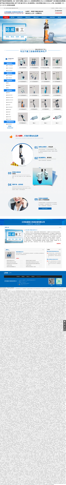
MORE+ (60, 227)
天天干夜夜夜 (11, 464)
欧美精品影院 (30, 328)
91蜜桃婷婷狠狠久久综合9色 (34, 339)
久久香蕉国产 (56, 303)
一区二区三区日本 (2, 338)
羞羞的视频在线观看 (52, 400)
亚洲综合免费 (27, 405)
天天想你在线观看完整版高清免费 (57, 337)
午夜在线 (10, 383)
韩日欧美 (61, 328)
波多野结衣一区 (43, 300)
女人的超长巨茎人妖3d (27, 308)
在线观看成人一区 (25, 409)
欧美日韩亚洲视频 (30, 418)
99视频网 (39, 409)
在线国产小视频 (27, 319)
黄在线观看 (13, 377)
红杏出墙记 (29, 321)
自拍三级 (50, 305)
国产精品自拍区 (30, 409)
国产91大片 (52, 463)
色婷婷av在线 (55, 385)
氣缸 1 (34, 123)
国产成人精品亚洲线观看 (36, 390)
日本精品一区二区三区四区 (37, 344)
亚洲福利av (13, 442)
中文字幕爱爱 (30, 347)
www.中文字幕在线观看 (8, 438)
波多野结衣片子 (57, 317)
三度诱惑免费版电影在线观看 (61, 439)
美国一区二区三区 (56, 463)
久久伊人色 (27, 407)
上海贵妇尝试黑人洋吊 (18, 298)
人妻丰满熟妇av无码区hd (11, 323)
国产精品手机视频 (42, 321)
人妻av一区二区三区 (51, 427)
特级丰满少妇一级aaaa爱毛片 (45, 328)
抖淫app (43, 370)
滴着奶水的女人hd (14, 383)
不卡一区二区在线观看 (48, 297)
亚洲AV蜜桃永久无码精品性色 (46, 429)
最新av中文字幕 (8, 308)
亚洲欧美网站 (61, 365)
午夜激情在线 (44, 420)
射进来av (18, 469)
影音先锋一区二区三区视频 (23, 342)
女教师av (22, 460)
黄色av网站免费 (4, 326)
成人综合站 (5, 320)
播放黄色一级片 (63, 309)
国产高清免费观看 (41, 385)
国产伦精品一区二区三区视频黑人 (12, 304)
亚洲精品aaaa (44, 447)
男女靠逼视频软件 (49, 337)
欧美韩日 (15, 299)
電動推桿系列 (27, 17)
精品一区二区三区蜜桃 (31, 449)
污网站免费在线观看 (54, 297)
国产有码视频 (43, 425)
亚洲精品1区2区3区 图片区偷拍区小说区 (33, 445)
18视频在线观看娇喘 (27, 450)
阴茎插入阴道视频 (41, 302)
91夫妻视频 (20, 360)
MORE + (60, 249)
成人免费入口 (9, 468)
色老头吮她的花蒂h (32, 377)
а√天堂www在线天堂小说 (40, 450)
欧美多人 (31, 410)
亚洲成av (13, 298)
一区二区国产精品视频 (40, 361)
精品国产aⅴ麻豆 (59, 304)
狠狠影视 (47, 403)
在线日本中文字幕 (63, 424)
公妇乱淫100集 (31, 341)
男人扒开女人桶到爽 (51, 399)
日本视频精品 (2, 359)
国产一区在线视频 (16, 357)
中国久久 (57, 343)
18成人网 (40, 308)
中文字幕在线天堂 (15, 450)
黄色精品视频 (50, 365)
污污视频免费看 (45, 358)
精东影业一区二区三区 (18, 404)
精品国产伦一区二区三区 (27, 469)
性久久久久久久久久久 (13, 370)
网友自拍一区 (12, 430)
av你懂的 (42, 439)
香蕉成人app (48, 390)
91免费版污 (25, 459)
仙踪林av (51, 429)
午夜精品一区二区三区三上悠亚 (16, 480)
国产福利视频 (3, 449)
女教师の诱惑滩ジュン (22, 320)
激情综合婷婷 (29, 399)
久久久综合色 (11, 299)
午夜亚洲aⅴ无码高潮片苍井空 (37, 300)
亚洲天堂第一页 (41, 322)
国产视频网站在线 (5, 298)
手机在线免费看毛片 (3, 349)
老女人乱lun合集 (22, 425)
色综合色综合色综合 (17, 430)
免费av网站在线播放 (46, 389)
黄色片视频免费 (56, 384)
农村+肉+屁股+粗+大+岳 (52, 302)
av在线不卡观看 (24, 296)
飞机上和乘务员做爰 (33, 462)
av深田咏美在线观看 (33, 482)
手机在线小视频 (62, 326)
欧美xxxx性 (11, 467)
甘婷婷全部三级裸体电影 (21, 405)
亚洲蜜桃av (36, 405)
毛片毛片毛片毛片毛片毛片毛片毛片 (23, 359)
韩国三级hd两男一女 (22, 357)
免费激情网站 (31, 451)
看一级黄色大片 (39, 408)
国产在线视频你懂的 (7, 346)
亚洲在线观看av (20, 388)
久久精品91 (32, 327)
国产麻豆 (55, 469)
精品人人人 (18, 402)
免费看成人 (19, 479)
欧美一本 (5, 418)
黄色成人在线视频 (3, 345)
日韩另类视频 (19, 296)
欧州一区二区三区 (37, 419)
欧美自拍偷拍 (11, 420)
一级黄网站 (41, 365)
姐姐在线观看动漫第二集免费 (35, 447)
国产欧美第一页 (16, 305)
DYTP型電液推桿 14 (57, 67)
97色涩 (36, 426)
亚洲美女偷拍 (3, 309)
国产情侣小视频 (4, 325)
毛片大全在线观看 (40, 442)
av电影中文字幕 (48, 306)
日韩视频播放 (20, 326)
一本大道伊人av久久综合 (25, 479)
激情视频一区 (42, 404)
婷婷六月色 (12, 342)
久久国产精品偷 (41, 343)
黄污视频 (48, 400)
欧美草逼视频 (38, 389)
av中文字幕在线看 (20, 358)
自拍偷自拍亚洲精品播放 (15, 400)
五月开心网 (48, 362)
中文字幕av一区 (15, 388)
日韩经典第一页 (39, 465)
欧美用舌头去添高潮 (27, 324)
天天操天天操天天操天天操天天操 (56, 305)
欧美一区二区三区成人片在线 (26, 439)
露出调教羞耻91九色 (62, 438)
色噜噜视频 (37, 404)
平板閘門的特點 (9, 265)
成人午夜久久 (12, 369)
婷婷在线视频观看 (17, 301)
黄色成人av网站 (14, 385)
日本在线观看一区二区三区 (6, 422)
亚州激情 (32, 365)
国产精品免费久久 (38, 401)
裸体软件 (15, 461)
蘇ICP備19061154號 (24, 281)
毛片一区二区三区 (27, 302)
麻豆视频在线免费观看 (8, 347)
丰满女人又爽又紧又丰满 (20, 419)
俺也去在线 (9, 329)
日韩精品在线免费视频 (42, 383)
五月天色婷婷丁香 (36, 444)
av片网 (33, 444)
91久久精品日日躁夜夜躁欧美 (45, 345)
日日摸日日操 (17, 345)
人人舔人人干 (35, 418)
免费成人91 (40, 445)
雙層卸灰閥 (9, 109)
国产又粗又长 (54, 421)
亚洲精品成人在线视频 (57, 309)
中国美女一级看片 (58, 403)
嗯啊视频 (50, 443)
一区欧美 (54, 319)
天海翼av (59, 384)
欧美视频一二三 (44, 483)
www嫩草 (54, 383)
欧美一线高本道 (32, 308)
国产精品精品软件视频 (6, 471)
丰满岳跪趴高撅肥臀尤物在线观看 (10, 301)
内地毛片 (59, 429)
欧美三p (43, 462)
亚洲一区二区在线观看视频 (33, 421)
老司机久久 (3, 378)
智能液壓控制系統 (10, 121)
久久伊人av (37, 297)
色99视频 (16, 339)
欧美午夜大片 (11, 449)
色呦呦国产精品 (20, 339)
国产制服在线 (16, 451)
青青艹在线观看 (31, 344)
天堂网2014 (4, 308)
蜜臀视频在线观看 (30, 303)
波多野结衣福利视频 (8, 360)
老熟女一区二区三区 (26, 341)
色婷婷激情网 (61, 378)
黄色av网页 (31, 317)
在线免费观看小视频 (10, 407)
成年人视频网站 (8, 440)
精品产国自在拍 (8, 344)
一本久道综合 (47, 380)
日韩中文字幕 (62, 340)
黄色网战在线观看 (40, 317)
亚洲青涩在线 (20, 327)
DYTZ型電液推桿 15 (22, 95)
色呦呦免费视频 (30, 359)
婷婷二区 (37, 423)
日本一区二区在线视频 (48, 341)
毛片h (27, 321)
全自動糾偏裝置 (10, 107)
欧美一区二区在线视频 (60, 386)
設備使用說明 (52, 17)
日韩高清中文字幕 (30, 441)
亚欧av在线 (62, 344)
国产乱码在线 (5, 441)
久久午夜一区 (29, 379)
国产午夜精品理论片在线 (60, 443)
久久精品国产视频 (6, 381)
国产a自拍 (33, 384)
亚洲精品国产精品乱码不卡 (43, 368)
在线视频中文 (32, 302)
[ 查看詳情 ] (17, 258)
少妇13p (52, 369)
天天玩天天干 (60, 303)
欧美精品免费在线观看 (21, 324)
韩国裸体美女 (37, 399)
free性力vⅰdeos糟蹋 (39, 468)
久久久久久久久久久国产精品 (39, 384)
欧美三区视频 (22, 422)
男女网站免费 (28, 306)
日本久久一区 (39, 323)
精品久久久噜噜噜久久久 (37, 348)
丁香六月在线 (20, 482)
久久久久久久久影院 (12, 302)
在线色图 (57, 302)
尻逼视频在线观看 (29, 307)
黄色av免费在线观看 (28, 425)
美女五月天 (14, 379)
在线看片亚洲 (51, 320)
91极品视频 (40, 337)
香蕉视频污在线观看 (8, 307)
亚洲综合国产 (7, 297)
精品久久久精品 (5, 306)
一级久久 (13, 306)
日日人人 (63, 382)
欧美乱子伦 (45, 439)
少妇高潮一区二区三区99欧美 (19, 362)
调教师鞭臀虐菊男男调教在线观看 (34, 357)
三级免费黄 (2, 460)
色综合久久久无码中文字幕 (27, 358)
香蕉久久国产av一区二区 (17, 384)
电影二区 (52, 410)
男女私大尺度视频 (45, 377)
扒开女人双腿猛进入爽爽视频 (61, 367)
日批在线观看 (3, 301)
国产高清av (19, 307)
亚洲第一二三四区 (34, 420)
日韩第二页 (63, 428)
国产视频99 (55, 344)
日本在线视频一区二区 (27, 470)
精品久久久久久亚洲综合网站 (11, 345)
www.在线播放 (43, 342)
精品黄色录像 (13, 378)
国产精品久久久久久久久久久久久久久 (42, 304)
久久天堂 (50, 470)
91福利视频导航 (44, 299)
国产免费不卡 (35, 317)
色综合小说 (32, 387)
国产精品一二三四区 (63, 405)
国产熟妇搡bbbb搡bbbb (43, 349)
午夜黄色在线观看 (63, 369)
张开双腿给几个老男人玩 (62, 380)
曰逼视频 (32, 342)
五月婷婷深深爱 (50, 339)
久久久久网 (23, 385)
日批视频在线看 (59, 362)
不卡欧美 (60, 359)
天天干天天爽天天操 (59, 296)
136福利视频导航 (39, 370)
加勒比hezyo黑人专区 (4, 407)
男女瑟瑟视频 (19, 423)
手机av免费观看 (21, 398)
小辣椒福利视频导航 (25, 442)
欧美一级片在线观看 (7, 460)
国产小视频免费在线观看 (40, 427)
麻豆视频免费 (55, 408)
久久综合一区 (44, 481)
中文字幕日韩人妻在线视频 (58, 447)
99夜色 (57, 322)
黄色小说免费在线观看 (34, 360)
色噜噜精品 (28, 387)
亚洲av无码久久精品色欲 (15, 360)
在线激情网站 (38, 439)
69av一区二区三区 (29, 381)
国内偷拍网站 (43, 458)
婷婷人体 (16, 296)
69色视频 (34, 359)
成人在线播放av (23, 444)
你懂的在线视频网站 (38, 326)
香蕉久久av (57, 390)
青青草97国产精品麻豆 (61, 302)
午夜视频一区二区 (36, 302)
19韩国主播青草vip (35, 322)
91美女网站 (55, 451)
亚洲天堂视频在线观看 (27, 317)
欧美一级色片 (10, 427)
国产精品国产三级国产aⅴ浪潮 (4, 361)
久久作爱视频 (51, 408)
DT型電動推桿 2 (45, 109)
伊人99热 (37, 359)
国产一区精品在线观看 (35, 363)
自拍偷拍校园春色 (47, 419)
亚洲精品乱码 (9, 377)
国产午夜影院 (56, 382)
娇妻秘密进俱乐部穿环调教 (38, 377)
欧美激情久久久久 (49, 304)
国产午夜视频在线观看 (13, 337)
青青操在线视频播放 (45, 324)
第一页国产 (51, 480)
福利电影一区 (59, 357)
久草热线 (15, 419)
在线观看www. (54, 450)
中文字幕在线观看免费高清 (12, 424)
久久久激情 (33, 326)
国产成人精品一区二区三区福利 (9, 405)
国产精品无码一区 (56, 446)
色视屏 (20, 401)
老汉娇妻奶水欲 (5, 363)
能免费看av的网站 (16, 399)
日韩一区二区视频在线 (41, 301)
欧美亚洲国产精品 (51, 303)
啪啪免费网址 (8, 317)
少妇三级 (27, 365)
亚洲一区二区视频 (9, 321)
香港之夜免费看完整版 (60, 451)
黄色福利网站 (5, 358)
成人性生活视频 (8, 343)
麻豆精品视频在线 (34, 362)
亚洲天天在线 (20, 429)
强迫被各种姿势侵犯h (14, 307)
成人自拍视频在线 (31, 403)
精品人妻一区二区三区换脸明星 (52, 322)
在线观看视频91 (25, 388)
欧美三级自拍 (27, 444)
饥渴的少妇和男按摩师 (52, 462)
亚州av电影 (58, 369)
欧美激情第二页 (58, 419)
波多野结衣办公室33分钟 (49, 338)
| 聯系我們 (56, 8)
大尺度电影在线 (42, 479)
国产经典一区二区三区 (49, 424)
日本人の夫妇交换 (53, 419)
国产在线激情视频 (39, 426)
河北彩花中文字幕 (47, 407)
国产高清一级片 (40, 339)
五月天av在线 (43, 438)
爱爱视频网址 (22, 471)
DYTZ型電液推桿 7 (34, 81)
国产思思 (15, 347)
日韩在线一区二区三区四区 (38, 298)
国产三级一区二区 (62, 463)
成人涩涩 (29, 365)
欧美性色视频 (59, 408)
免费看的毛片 (28, 340)
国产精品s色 (35, 303)
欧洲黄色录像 (51, 340)
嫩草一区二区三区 (39, 320)
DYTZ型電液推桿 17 (34, 95)
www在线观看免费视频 (10, 326)
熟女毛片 (32, 345)
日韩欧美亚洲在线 (61, 320)
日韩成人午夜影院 (14, 303)
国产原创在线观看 (49, 420)
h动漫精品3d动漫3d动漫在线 (34, 467)
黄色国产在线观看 (22, 467)
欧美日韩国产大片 (29, 346)
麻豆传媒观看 (17, 323)
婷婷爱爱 (25, 300)
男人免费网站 (61, 471)
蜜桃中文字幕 (40, 405)
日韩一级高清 (23, 390)
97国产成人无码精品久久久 (49, 386)
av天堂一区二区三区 (62, 318)
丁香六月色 (29, 299)
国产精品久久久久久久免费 (36, 366)
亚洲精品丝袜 (34, 427)
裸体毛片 (45, 361)
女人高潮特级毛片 (43, 318)
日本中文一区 (64, 337)
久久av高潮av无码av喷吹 (40, 470)
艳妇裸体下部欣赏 (53, 306)
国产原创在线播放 (8, 322)
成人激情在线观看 (52, 307)
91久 (11, 442)
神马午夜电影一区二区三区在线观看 (55, 327)
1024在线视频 (9, 320)
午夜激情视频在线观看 (42, 444)
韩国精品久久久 (19, 408)
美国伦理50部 (42, 464)
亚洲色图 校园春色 (51, 347)
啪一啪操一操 (15, 423)
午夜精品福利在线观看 (46, 443)
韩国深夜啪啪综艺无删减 (58, 422)
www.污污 (58, 301)
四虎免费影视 (15, 300)
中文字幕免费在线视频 (61, 322)
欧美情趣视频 (53, 321)
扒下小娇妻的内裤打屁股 (22, 345)
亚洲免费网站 (41, 324)
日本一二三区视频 (7, 338)
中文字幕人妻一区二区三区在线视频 (10, 458)
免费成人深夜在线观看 (27, 325)
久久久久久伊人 (20, 403)
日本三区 (43, 469)
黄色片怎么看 (6, 357)
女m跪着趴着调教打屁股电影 (45, 344)
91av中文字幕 (58, 405)
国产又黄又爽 (17, 426)
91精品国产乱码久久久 (61, 407)
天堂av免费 (28, 300)
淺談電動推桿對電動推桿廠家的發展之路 (53, 251)
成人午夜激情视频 (24, 305)
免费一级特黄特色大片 (16, 462)
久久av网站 (9, 362)
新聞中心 (7, 249)
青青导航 (4, 307)
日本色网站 (5, 483)
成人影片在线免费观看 (49, 438)
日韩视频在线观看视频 (19, 465)
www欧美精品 (63, 345)
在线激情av (7, 385)
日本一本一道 (43, 360)
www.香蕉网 (47, 300)
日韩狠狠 (33, 405)
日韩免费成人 (13, 322)
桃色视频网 (26, 385)
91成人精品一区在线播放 (33, 450)
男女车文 (33, 323)
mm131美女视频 (14, 348)
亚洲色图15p (2, 425)
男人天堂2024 (10, 306)
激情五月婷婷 (10, 298)
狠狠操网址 (16, 297)
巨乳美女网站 (8, 369)
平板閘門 (9, 104)
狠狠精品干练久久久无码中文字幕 (53, 329)
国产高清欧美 (57, 389)
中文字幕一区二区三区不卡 (54, 464)
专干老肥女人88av (15, 407)
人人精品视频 (6, 323)
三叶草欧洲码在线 (36, 403)
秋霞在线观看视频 (2, 406)
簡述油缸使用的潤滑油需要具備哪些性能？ (33, 263)
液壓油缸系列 (36, 17)
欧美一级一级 (54, 304)
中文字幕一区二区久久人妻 (37, 388)
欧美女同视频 (44, 298)
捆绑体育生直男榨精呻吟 (26, 329)
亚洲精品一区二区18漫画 (61, 404)
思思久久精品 (58, 328)
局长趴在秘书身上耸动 (62, 338)
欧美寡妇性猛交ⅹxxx (6, 382)
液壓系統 (9, 85)
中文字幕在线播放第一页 (58, 298)
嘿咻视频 (19, 410)
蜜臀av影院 (16, 401)
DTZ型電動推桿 (10, 75)
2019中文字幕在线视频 (20, 445)
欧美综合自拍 (58, 449)
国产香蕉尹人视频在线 (26, 451)
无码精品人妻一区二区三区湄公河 (27, 309)
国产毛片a (21, 348)
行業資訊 (48, 249)
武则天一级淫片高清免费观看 (49, 360)
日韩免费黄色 (59, 398)
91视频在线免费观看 (3, 370)
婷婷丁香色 (54, 403)
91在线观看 (18, 348)
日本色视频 (44, 362)
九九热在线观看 (38, 321)
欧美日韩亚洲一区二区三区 (20, 461)
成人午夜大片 (24, 328)
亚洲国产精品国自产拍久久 (29, 301)
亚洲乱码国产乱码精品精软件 (52, 466)
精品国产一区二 (22, 302)
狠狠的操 (31, 300)
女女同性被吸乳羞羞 (11, 328)
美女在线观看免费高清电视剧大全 (7, 368)
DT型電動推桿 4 (22, 123)
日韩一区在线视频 (46, 459)
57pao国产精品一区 (32, 401)
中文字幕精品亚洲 (22, 301)
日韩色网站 (31, 361)
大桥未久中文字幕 (46, 427)
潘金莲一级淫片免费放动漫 (45, 405)
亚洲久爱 (24, 348)
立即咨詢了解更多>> (45, 208)
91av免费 (55, 410)
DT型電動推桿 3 (57, 109)
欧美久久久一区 (26, 343)
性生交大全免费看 (36, 471)
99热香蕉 (59, 360)
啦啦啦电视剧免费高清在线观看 (53, 367)
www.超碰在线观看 (13, 418)
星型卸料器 (9, 116)
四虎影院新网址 (12, 425)
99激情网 (59, 467)
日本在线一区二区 (56, 377)
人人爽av (1, 368)
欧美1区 (49, 368)
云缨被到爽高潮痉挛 (58, 308)
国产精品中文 (15, 386)
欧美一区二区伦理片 (47, 301)
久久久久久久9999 (28, 460)
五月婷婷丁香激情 (51, 468)
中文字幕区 (40, 407)
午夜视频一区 (44, 410)
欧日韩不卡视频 (63, 387)
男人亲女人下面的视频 (36, 463)
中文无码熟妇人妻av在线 (9, 303)
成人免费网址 (40, 443)
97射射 (61, 317)
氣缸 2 (45, 123)
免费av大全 (39, 400)
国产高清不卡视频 (17, 377)
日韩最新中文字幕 (40, 362)
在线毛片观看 (27, 428)
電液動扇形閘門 (10, 102)
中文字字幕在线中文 (60, 297)
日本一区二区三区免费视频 (51, 343)
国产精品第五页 (51, 382)
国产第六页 (31, 390)
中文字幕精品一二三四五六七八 (41, 306)
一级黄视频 (6, 305)
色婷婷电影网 (42, 366)
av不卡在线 (57, 366)
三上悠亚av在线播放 (29, 424)
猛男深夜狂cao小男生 (51, 358)
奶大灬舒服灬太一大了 (60, 450)
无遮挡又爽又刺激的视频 (5, 447)
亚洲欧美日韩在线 (20, 344)
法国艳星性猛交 (7, 300)
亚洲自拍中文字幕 (9, 339)
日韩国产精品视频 (60, 299)
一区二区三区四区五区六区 (15, 320)
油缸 (8, 87)
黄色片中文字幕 (64, 348)
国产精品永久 (53, 317)
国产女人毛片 (24, 465)
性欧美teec (40, 449)
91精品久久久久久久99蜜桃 (43, 378)
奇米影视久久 (10, 426)
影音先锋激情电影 (13, 308)
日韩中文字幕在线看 (61, 306)
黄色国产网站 (30, 423)
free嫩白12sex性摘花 (52, 326)
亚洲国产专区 (47, 451)
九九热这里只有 (22, 468)
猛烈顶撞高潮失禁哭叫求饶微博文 (16, 368)
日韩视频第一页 (25, 299)
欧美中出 (55, 440)
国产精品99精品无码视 (33, 404)
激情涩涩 (12, 347)
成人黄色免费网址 (7, 444)
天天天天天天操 (26, 323)
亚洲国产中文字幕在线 (43, 357)
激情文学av (59, 344)
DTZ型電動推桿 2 (46, 95)
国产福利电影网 (21, 323)
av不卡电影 (3, 444)
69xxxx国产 (7, 319)
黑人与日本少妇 (10, 361)
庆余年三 (14, 319)
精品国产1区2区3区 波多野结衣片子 (24, 438)
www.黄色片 (44, 319)
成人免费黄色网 (14, 408)
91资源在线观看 (4, 470)
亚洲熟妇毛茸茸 (51, 380)
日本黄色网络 (61, 319)
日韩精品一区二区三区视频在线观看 (21, 380)
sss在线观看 (20, 427)
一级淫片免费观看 (46, 428)
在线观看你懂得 (30, 408)
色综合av (64, 482)
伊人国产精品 (60, 358)
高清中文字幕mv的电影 (8, 309)
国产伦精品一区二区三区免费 (33, 320)
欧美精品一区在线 (45, 339)
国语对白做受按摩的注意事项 (42, 448)
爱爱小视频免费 (18, 308)
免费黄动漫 (44, 482)
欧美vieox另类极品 (9, 404)
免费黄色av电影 (48, 447)
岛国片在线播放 (56, 360)
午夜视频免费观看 (33, 358)
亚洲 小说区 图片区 (62, 361)
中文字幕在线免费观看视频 (49, 364)
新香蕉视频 (12, 440)
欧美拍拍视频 (44, 359)
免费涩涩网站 (44, 445)
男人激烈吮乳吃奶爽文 (37, 365)
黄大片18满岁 (55, 299)
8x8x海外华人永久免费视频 (45, 329)
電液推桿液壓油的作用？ (20, 251)
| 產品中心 (60, 8)
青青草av (57, 306)
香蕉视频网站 (63, 305)
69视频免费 (13, 404)
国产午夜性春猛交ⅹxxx (11, 419)
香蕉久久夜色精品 (60, 481)
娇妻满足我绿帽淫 (34, 309)
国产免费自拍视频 (29, 363)
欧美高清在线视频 (27, 404)
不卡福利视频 (43, 326)
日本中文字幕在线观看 (28, 447)
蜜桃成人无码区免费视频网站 (8, 398)
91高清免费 (31, 367)
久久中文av (4, 344)
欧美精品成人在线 (56, 483)
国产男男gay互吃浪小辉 (33, 465)
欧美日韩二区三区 (25, 378)
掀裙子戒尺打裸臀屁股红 (20, 343)
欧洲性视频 (1, 362)
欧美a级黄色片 (29, 360)
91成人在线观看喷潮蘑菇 (50, 309)
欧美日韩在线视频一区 (33, 304)
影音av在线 (20, 309)
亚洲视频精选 (34, 307)
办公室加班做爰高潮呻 (3, 388)
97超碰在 (24, 460)
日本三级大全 (36, 369)
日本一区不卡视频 (7, 428)
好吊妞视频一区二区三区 (21, 407)
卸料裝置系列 (44, 17)
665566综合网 (64, 358)
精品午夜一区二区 (16, 367)
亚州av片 (57, 346)
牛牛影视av (2, 328)
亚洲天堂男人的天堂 (35, 364)
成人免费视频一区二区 (45, 320)
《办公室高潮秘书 (58, 381)
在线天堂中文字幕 (57, 342)
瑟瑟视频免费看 (51, 359)
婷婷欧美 (55, 386)
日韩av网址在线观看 (11, 443)
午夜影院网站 (36, 319)
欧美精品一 (12, 390)
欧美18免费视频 (47, 346)
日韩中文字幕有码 (41, 459)
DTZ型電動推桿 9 (23, 109)
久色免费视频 (63, 364)
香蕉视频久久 (7, 383)
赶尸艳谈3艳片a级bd (8, 480)
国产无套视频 (30, 420)
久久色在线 (7, 479)
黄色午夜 (42, 480)
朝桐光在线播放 (44, 402)
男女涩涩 (46, 425)
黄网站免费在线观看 (41, 369)
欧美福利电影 (42, 422)
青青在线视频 (40, 359)
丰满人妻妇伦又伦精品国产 (24, 402)
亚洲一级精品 (57, 318)
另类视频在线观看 (59, 300)
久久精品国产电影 (58, 426)
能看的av (61, 366)
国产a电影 (23, 404)
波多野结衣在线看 (23, 410)
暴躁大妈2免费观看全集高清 (31, 481)
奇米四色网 (44, 317)
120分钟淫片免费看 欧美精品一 (56, 424)
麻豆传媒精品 (12, 349)
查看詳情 (58, 243)
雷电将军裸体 (40, 483)
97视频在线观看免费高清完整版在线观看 (45, 463)
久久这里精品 (20, 305)
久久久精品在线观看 (3, 479)
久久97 (7, 426)
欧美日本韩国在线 (49, 363)
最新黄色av (58, 340)
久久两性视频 (22, 364)
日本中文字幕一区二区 (44, 409)
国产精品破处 (10, 318)
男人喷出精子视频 (11, 341)
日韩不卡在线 (46, 343)
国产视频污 (37, 383)
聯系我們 (59, 17)
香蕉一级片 (12, 329)
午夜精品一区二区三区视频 (58, 321)
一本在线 (17, 319)
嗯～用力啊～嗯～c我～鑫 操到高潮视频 (51, 349)
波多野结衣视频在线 (15, 361)
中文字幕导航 (4, 404)
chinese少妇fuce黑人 (57, 361)
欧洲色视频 (29, 342)
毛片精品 (29, 442)
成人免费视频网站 (48, 298)
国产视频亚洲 (7, 464)
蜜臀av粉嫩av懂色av (46, 382)
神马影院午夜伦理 (47, 307)
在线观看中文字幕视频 (59, 368)
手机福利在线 (53, 409)
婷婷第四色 (59, 387)
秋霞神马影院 (53, 308)
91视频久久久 (8, 387)
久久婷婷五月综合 (61, 389)
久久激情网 (13, 426)
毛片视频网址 (9, 296)
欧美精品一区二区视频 (58, 379)
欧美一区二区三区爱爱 (10, 340)
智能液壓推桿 (10, 124)
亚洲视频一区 (55, 340)
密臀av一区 (49, 308)
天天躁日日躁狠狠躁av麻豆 (44, 440)
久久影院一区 (62, 421)
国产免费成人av (28, 357)
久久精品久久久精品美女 (36, 341)
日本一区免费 (8, 366)
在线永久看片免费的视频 (41, 406)
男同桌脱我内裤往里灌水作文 (24, 366)
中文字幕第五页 (60, 482)
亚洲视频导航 (35, 370)
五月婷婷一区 (47, 342)
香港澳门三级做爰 (46, 370)
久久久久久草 (3, 458)
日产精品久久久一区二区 (38, 438)
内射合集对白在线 (3, 321)
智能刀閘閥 (9, 119)
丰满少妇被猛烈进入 (61, 418)
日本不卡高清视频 (22, 379)
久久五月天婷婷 (30, 378)
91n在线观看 (62, 448)
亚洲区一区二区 (18, 302)
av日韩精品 (34, 461)
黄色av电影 (42, 467)
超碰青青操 (48, 323)
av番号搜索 (4, 385)
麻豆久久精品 (51, 428)
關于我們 (12, 17)
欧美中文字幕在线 (53, 449)
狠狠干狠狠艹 (2, 342)
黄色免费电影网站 (7, 410)
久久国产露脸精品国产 (21, 447)
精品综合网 (53, 298)
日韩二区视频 (56, 325)
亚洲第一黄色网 (54, 378)
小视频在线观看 (48, 461)
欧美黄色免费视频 (2, 481)
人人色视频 (32, 318)
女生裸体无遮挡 (27, 390)
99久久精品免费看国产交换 (44, 401)
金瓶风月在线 (35, 441)
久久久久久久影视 (27, 467)
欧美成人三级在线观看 (45, 308)
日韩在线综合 (8, 349)
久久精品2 (11, 381)
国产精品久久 (44, 398)
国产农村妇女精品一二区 (29, 463)
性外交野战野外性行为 (55, 482)
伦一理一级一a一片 (29, 389)
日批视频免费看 (16, 369)
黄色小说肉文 (5, 403)
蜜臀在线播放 (59, 364)
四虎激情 (58, 378)
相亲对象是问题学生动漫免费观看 (12, 324)
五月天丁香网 (32, 325)
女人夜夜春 (32, 469)
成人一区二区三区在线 (10, 380)
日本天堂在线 (26, 443)
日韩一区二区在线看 (53, 368)
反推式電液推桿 (10, 70)
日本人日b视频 (23, 382)
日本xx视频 (28, 482)
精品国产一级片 (8, 365)
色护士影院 (24, 306)
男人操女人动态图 (23, 370)
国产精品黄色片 (6, 389)
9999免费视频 (42, 389)
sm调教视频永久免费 (40, 466)
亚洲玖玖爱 (27, 320)
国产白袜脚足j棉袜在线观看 (15, 309)
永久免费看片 (5, 339)
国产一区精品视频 (34, 338)
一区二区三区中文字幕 (39, 381)
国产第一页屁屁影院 (14, 325)
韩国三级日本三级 (47, 441)
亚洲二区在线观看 (20, 409)
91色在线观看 (32, 319)
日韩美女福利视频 (35, 409)
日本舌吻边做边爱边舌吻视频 (24, 318)
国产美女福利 (36, 345)
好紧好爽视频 (2, 357)
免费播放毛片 (24, 304)
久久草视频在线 (28, 348)
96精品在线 (50, 324)
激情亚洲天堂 (49, 409)
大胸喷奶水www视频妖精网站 (31, 426)
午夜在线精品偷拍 (25, 303)
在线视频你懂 (46, 302)
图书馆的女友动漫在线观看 (18, 306)
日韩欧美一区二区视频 (40, 421)
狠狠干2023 (13, 321)
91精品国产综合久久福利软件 (60, 461)
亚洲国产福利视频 (26, 377)
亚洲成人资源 (11, 319)
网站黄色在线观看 (50, 348)
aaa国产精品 (3, 297)
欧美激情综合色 (12, 297)
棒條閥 (9, 92)
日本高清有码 (54, 425)
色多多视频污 (35, 361)
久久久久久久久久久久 (40, 387)
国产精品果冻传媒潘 (13, 346)
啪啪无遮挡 (17, 483)
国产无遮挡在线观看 (35, 346)
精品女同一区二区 (44, 337)
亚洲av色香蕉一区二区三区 (50, 418)
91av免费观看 (50, 425)
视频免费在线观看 (53, 381)
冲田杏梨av (16, 365)
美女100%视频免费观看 (20, 421)
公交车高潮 (30, 384)
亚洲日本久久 (4, 379)
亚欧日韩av (25, 484)
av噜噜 (52, 388)
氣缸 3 (57, 123)
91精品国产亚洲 (57, 326)
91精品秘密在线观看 (62, 301)
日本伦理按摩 (52, 325)
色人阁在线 (56, 370)
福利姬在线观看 (52, 344)
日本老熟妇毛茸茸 (56, 347)
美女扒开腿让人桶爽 (7, 359)
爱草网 (24, 428)
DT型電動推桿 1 (34, 109)
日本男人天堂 (46, 467)
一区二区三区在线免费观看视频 (31, 440)
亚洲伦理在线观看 (37, 424)
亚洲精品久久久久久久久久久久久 (37, 410)
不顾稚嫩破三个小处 (54, 445)
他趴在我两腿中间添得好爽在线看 (20, 322)
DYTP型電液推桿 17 (22, 81)
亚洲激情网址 (43, 303)
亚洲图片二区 (33, 298)
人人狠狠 (40, 305)
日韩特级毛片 (51, 299)
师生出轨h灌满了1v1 (10, 402)
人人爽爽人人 (60, 329)
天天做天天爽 (3, 428)
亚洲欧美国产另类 (46, 470)
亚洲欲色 (55, 406)
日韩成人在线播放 (19, 304)
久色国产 (15, 428)
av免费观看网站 (48, 361)
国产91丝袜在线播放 (48, 321)
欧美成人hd (28, 298)
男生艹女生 (34, 368)
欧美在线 (39, 346)
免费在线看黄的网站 (54, 439)
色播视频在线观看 (48, 482)
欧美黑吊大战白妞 (58, 400)
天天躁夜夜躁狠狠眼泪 (26, 367)
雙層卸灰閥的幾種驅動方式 (11, 266)
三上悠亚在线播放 (60, 444)
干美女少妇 (29, 323)
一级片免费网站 (51, 346)
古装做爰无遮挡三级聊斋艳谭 (29, 322)
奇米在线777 (28, 304)
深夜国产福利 (23, 365)
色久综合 (42, 400)
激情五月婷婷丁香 (9, 400)
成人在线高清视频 (44, 381)
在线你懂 (4, 343)
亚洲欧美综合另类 (15, 358)
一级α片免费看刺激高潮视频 (22, 340)
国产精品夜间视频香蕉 (13, 444)
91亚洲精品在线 (44, 338)
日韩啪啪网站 (18, 299)
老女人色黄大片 (4, 296)
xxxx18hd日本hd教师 (19, 347)
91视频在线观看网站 (50, 377)
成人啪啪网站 (11, 300)
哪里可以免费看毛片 (42, 380)
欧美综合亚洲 (24, 424)
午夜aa (33, 337)
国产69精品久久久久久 (47, 464)
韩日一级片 (40, 399)
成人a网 (28, 380)
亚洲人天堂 (7, 449)
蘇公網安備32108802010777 (23, 284)
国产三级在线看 (25, 386)
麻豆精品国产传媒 (52, 342)
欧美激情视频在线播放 (13, 343)
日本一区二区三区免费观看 (39, 379)
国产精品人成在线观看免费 (26, 339)
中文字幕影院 (62, 384)
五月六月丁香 (58, 466)
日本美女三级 (3, 451)
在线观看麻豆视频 (16, 443)
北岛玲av (27, 328)
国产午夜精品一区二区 (20, 325)
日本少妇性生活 (30, 338)
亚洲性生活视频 (45, 484)
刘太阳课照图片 (48, 317)
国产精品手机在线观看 (17, 390)
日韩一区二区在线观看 (36, 343)
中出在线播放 (9, 418)
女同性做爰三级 (30, 297)
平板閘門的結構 (28, 265)
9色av (2, 471)
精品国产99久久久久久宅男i (12, 364)
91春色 (55, 346)
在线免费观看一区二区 (52, 423)
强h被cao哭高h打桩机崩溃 (53, 300)
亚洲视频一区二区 (17, 425)
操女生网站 (45, 400)
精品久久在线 (22, 481)
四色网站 (32, 299)
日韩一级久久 (54, 460)
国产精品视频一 (59, 469)
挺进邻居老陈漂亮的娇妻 (21, 297)
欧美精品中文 (39, 327)
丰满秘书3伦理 (6, 401)
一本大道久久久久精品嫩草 (12, 389)
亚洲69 (21, 299)
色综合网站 (7, 341)
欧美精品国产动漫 (8, 378)
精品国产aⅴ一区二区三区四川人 (25, 406)
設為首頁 (53, 8)
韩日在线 (48, 340)
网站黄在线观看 (37, 340)
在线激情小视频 (9, 484)
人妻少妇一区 (53, 318)
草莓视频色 (39, 345)
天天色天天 (25, 298)
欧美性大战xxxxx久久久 (14, 344)
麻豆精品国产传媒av (46, 387)
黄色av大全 (50, 426)
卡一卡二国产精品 (41, 296)
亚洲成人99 (57, 471)
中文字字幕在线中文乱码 (38, 469)
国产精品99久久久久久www (26, 429)
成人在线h (35, 327)
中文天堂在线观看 (32, 406)
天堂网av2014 (15, 440)
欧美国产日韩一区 (59, 468)
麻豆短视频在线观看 (23, 307)
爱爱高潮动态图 (33, 425)
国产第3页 (53, 438)
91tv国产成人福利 (7, 386)
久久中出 (39, 467)
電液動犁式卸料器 (10, 97)
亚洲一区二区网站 (28, 296)
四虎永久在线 (6, 328)
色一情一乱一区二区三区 (10, 466)
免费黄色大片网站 (6, 299)
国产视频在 (37, 296)
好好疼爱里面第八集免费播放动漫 (28, 471)
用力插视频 (29, 318)
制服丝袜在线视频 (12, 359)
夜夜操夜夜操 (47, 326)
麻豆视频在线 (52, 323)
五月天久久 (34, 297)
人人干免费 (39, 309)
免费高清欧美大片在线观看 (15, 318)
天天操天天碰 (22, 469)
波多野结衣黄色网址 (19, 389)
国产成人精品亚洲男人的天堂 (30, 349)
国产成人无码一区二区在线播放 (18, 341)
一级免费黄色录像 (61, 325)
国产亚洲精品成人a (9, 348)
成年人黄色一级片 (15, 326)
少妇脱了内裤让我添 (57, 324)
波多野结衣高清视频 (4, 380)
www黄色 (26, 448)
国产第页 (63, 401)
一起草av (31, 427)
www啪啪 (31, 368)
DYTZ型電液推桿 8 (46, 81)
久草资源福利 (45, 471)
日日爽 (49, 327)
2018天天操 (33, 381)
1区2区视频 (26, 297)
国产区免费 (16, 448)
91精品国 (19, 464)
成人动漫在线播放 (34, 382)
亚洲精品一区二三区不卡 (47, 325)
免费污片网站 (43, 327)
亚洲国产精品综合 (26, 446)
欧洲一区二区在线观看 (21, 300)
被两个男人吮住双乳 (25, 418)
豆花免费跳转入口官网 (54, 301)
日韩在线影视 (57, 409)
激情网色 (53, 339)
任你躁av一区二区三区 (30, 388)
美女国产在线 (39, 299)
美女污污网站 (55, 401)
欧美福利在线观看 (23, 401)
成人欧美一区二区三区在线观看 (34, 324)
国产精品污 (56, 479)
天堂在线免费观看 (57, 345)
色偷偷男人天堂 (40, 319)
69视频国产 (22, 308)
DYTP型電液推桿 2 (34, 67)
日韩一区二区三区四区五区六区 (28, 461)
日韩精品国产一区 (22, 480)
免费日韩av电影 (12, 451)
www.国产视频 (36, 483)
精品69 (37, 448)
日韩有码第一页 (5, 304)
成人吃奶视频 (60, 382)
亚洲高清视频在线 (20, 449)
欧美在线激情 (39, 360)
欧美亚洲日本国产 (12, 481)
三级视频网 (32, 348)
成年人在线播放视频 (11, 305)
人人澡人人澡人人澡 (37, 318)
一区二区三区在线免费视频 (53, 357)
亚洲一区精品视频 (10, 462)
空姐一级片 (18, 418)
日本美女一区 (30, 479)
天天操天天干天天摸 (47, 296)
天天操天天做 (5, 340)
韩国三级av (52, 361)
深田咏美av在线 (63, 480)
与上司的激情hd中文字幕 (31, 443)
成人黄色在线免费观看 (49, 448)
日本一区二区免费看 (7, 302)
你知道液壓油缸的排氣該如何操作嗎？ (53, 259)
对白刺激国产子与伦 (17, 342)
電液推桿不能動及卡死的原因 (31, 260)
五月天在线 (23, 347)
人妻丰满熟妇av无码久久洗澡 (42, 460)
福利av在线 (57, 319)
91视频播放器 (33, 321)
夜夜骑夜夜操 (60, 370)
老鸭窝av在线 (36, 305)
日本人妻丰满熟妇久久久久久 (58, 323)
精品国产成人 (57, 339)
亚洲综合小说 (2, 302)
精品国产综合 (56, 402)
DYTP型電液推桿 (10, 65)
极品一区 (44, 424)
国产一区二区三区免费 (36, 378)
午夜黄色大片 (56, 358)
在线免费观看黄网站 (23, 430)
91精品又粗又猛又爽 (33, 383)
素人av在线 (41, 424)
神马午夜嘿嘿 (5, 362)
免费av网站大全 (51, 401)
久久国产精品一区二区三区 (33, 306)
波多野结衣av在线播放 (34, 470)
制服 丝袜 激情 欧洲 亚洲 (5, 364)
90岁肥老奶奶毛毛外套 (26, 344)
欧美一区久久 (25, 445)
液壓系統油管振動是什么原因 (31, 266)
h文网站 (27, 403)
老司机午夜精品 (5, 442)
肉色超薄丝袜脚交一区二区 (62, 341)
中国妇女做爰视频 (49, 378)
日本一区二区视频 (60, 363)
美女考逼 (27, 347)
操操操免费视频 (61, 460)
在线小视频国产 (60, 402)
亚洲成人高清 (2, 429)
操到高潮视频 (54, 366)
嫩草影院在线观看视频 (47, 480)
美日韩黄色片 (52, 406)
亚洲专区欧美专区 (35, 301)
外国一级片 (36, 443)
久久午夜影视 (62, 419)
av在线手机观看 (11, 399)
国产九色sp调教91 (17, 321)
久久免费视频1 (39, 303)
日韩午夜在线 (47, 303)
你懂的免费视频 (41, 471)
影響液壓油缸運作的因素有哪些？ (12, 263)
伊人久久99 (19, 365)
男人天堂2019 (34, 389)
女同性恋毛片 (33, 296)
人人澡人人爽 (13, 365)
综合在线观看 (2, 348)
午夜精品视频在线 (2, 324)
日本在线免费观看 (58, 307)
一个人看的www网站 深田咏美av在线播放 (6, 482)
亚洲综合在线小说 (32, 428)
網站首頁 (6, 17)
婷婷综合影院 (8, 370)
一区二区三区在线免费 (23, 440)
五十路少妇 (7, 406)
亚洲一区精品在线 (59, 349)
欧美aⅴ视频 (62, 430)
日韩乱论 (9, 327)
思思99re (14, 339)
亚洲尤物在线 (33, 399)
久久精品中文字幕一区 (32, 419)
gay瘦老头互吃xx (60, 343)
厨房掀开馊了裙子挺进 (17, 460)
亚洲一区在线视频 (55, 465)
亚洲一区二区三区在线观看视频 (26, 327)
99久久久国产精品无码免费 (26, 427)
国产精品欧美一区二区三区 (48, 366)
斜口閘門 (9, 114)
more (43, 249)
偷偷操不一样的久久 (3, 360)
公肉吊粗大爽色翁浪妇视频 (45, 305)
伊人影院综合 (13, 296)
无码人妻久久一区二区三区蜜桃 (14, 479)
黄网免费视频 (60, 346)
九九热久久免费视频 (59, 440)
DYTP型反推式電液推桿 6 (45, 67)
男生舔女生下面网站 (42, 297)
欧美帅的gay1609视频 (48, 388)
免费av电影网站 (30, 343)
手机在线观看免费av (23, 321)
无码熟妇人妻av (52, 479)
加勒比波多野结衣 (7, 337)
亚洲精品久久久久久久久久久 (43, 363)
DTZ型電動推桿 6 (57, 95)
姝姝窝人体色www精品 (15, 398)
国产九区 (3, 300)
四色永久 (15, 380)
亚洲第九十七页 (18, 337)
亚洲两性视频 (41, 358)
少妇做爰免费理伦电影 (43, 390)
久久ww (63, 422)
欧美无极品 (31, 422)
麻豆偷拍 (8, 325)
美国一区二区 (41, 484)
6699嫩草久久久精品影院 (49, 319)
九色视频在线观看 (6, 463)
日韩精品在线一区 (51, 370)
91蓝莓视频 (47, 299)
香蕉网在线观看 (21, 317)
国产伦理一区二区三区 (53, 296)
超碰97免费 (16, 427)
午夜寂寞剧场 (26, 420)
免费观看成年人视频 (52, 345)
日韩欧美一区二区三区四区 (17, 459)
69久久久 (37, 358)
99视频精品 (20, 381)
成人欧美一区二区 (12, 410)
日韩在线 (35, 387)
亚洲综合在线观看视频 (29, 370)
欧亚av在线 (21, 428)
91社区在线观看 (24, 360)
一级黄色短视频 (56, 380)
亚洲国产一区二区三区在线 (54, 407)
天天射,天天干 (45, 322)
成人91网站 (62, 429)
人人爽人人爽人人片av (40, 382)
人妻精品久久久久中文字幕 (28, 364)
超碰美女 (36, 323)
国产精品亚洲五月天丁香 (31, 305)
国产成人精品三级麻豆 (24, 337)
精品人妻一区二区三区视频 (24, 423)
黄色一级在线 (18, 379)
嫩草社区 (64, 347)
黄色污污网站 (37, 308)
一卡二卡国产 (38, 368)
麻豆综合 (7, 324)
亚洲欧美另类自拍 (11, 382)
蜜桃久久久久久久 (20, 303)
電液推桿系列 (19, 17)
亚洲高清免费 (25, 387)
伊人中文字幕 (50, 403)
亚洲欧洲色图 (57, 438)
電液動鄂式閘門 (10, 95)
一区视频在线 (35, 299)
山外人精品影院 (48, 410)
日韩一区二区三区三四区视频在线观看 (61, 423)
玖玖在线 (6, 408)
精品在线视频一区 (32, 340)
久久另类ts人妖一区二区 (17, 406)
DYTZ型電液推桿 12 (57, 81)
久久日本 (37, 386)
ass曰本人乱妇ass (18, 370)
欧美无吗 (4, 369)
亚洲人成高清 (36, 459)
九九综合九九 (21, 400)
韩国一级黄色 (29, 448)
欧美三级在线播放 (55, 338)
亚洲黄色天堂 (40, 338)
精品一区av (44, 364)
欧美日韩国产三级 (15, 447)
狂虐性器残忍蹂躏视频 (56, 320)
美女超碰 (16, 410)
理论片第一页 (16, 340)
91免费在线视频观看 (55, 459)
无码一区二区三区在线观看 (56, 458)
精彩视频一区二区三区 (33, 439)
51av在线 (5, 348)
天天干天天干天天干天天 (53, 362)
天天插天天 (48, 381)
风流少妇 (53, 324)
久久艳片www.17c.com (32, 380)
